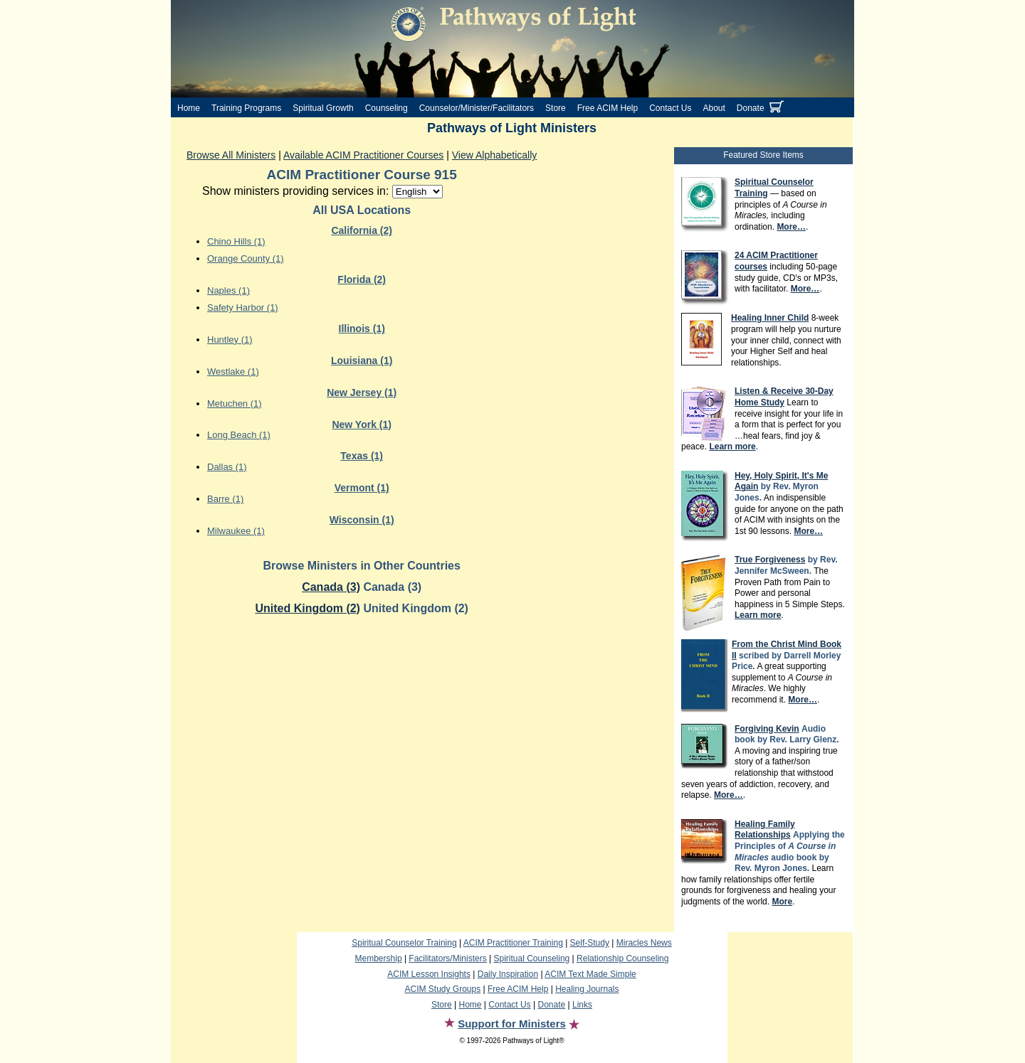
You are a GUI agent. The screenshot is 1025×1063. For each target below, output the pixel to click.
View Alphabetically (494, 155)
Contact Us (670, 108)
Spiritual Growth (323, 108)
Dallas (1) (227, 466)
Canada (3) (331, 587)
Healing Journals (587, 989)
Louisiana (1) (361, 360)
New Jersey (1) (361, 392)
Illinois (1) (362, 328)
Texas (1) (361, 455)
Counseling (386, 108)
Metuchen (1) (234, 403)
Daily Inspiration (508, 974)
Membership (378, 958)
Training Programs (246, 108)
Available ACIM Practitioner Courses (363, 155)
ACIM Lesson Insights (429, 974)
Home (188, 108)
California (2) (361, 230)
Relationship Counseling (622, 958)
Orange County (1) (245, 258)
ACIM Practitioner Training (513, 943)
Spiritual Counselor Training (404, 943)
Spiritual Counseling (532, 958)
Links (582, 1005)
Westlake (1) (233, 371)
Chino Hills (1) (236, 241)
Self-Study (589, 943)
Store (555, 108)
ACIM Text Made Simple (590, 974)
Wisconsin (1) (362, 519)
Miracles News (644, 943)
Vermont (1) (362, 487)
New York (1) (361, 424)
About (714, 108)
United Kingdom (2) (307, 608)
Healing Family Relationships (765, 829)
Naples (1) (228, 290)
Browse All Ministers (230, 155)
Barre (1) (225, 498)
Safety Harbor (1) (242, 307)
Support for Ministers (512, 1023)
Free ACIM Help (607, 108)
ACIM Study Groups (442, 989)
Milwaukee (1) (236, 530)
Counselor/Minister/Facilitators (476, 108)
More (782, 902)
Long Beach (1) (238, 434)
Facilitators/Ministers (447, 958)
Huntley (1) (230, 339)
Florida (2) (361, 279)
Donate (750, 108)
